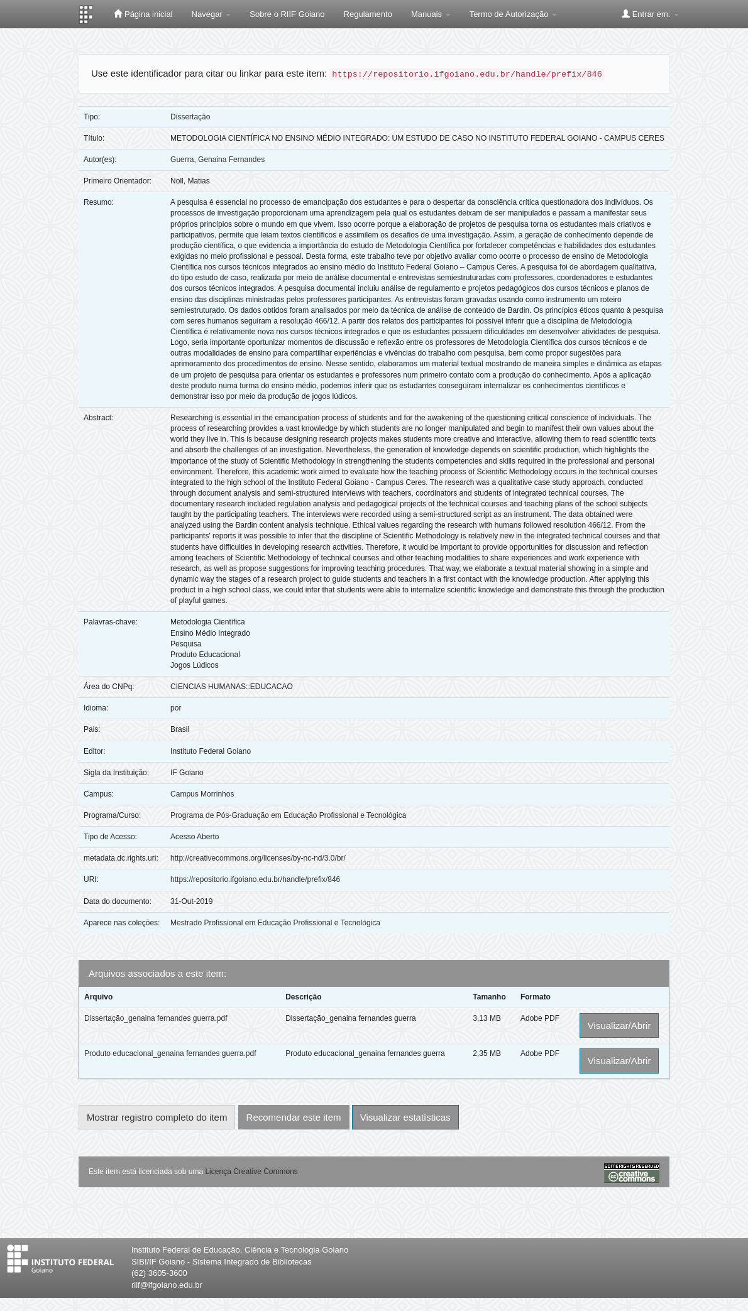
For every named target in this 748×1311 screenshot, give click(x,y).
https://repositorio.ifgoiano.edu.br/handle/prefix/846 (255, 879)
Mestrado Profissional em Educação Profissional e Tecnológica (275, 922)
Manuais (431, 14)
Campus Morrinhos (202, 794)
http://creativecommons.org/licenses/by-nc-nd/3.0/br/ (258, 858)
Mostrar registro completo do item (157, 1117)
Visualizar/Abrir (619, 1025)
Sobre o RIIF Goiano (287, 14)
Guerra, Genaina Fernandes (217, 159)
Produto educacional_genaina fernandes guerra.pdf (170, 1053)
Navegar (211, 14)
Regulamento (368, 14)
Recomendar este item (293, 1117)
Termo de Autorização (513, 14)
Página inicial (143, 14)
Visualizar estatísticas (405, 1117)
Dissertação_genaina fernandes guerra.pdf (155, 1018)
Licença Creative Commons (251, 1171)
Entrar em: (650, 14)
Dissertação (190, 116)
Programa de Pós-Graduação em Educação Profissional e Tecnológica (288, 815)
